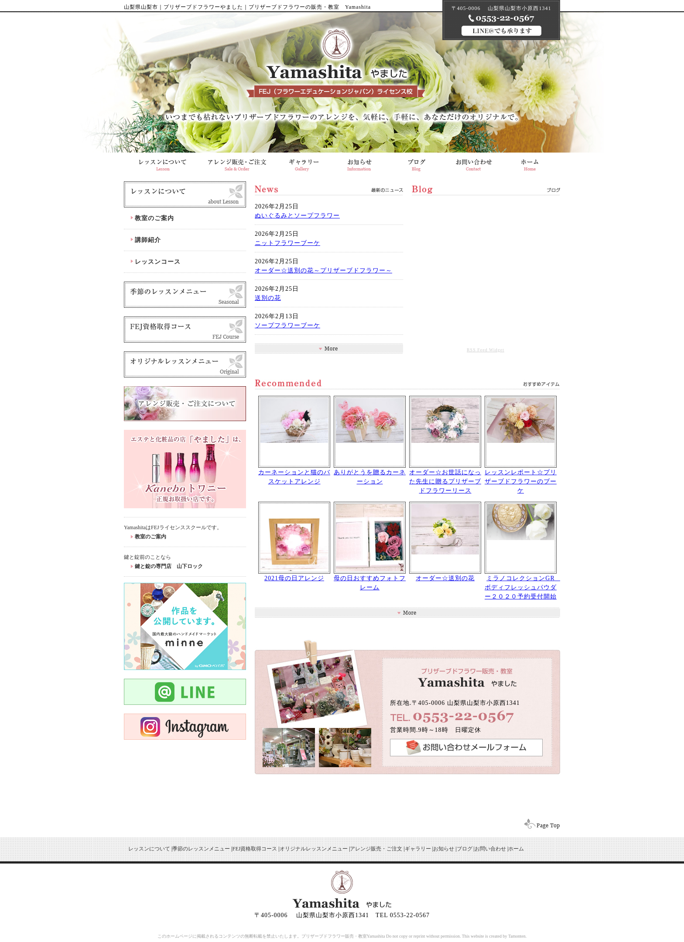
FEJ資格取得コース (185, 329)
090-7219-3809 (501, 18)
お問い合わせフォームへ (466, 747)
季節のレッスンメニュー (201, 849)
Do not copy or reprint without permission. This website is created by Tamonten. (456, 936)
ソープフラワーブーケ (287, 325)
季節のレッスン (185, 295)
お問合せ (474, 163)
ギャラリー (302, 163)
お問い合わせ (490, 849)
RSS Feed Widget (485, 349)
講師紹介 (148, 240)
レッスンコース (158, 261)
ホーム (516, 849)
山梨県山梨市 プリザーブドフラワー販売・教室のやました (531, 163)
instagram (185, 727)
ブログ (416, 163)
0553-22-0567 (455, 716)
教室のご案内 (154, 218)
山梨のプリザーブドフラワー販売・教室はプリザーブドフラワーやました (336, 65)
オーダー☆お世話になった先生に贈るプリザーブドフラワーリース (445, 481)
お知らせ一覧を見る (329, 348)
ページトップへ (539, 825)
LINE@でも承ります (501, 31)
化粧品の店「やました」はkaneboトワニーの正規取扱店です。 (185, 469)
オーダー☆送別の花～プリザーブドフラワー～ (323, 270)
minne (185, 626)
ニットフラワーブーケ (287, 243)
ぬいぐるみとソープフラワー (297, 215)
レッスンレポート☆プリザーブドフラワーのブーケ (521, 481)
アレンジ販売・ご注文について (185, 403)
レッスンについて (185, 194)
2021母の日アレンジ (294, 578)
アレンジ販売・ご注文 (237, 163)
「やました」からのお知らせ (359, 163)
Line (185, 692)
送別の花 (268, 298)
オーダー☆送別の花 (445, 578)
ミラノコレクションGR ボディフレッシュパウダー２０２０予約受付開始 (523, 587)
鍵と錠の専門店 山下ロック (169, 566)
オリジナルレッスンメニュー (185, 364)
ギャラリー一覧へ (407, 613)
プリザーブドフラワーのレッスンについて (162, 163)
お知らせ (443, 849)
